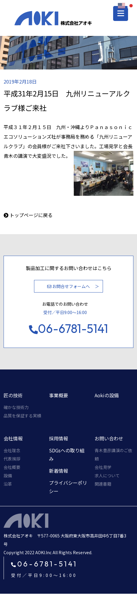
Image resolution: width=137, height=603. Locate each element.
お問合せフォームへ (68, 286)
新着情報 (58, 470)
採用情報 (58, 438)
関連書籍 (103, 484)
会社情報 (13, 438)
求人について (107, 475)
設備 (8, 475)
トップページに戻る (31, 215)
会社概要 (12, 467)
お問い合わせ (109, 438)
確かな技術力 (16, 407)
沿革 (8, 484)
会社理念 (12, 450)
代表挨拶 (12, 459)
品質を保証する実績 (22, 416)
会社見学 (103, 467)
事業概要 (58, 395)
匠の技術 (13, 395)
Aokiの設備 (107, 395)
